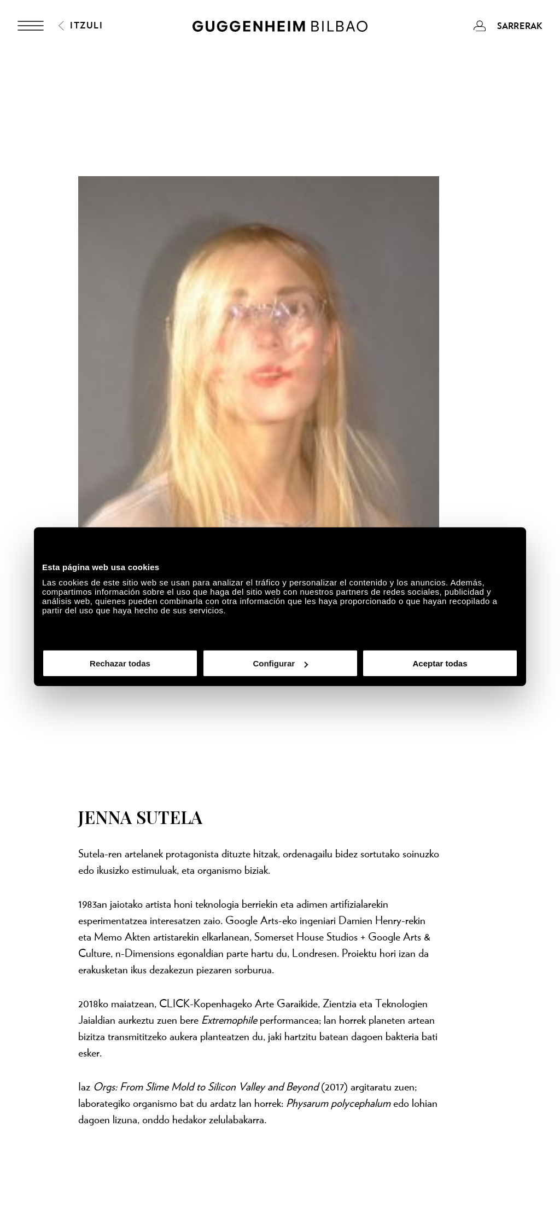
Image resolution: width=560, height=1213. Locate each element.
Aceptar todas (439, 663)
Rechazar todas (120, 663)
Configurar (280, 663)
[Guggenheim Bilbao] (280, 28)
